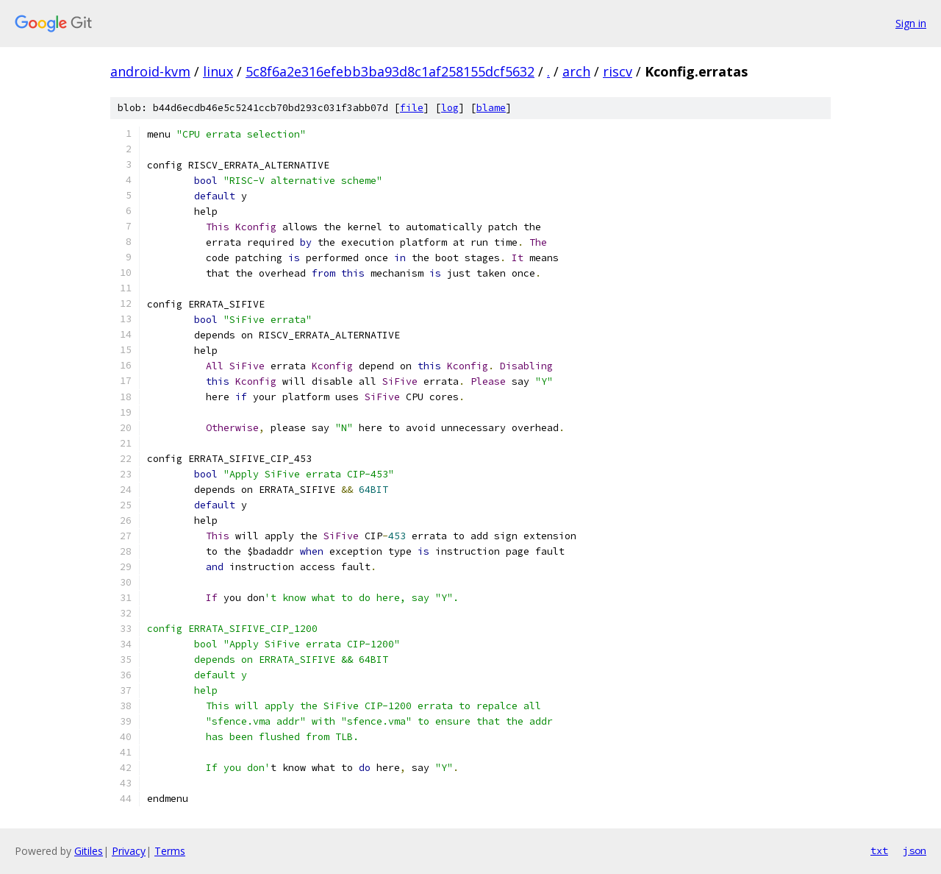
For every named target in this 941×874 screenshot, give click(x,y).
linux (218, 71)
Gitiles (88, 851)
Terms (169, 851)
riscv (617, 71)
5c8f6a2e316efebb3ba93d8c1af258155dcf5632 (390, 71)
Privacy (129, 851)
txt (879, 850)
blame (491, 108)
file (411, 108)
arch (576, 71)
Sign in (910, 23)
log (450, 108)
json (914, 850)
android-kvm (150, 71)
